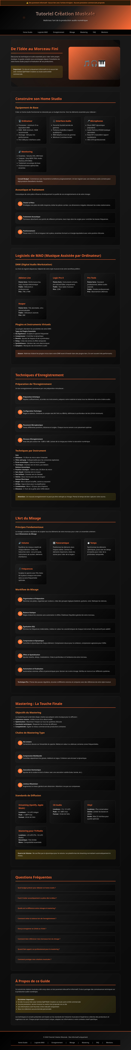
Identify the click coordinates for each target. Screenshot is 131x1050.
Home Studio (27, 32)
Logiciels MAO (43, 32)
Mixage (72, 32)
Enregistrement (58, 32)
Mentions (104, 32)
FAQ (94, 32)
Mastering (83, 32)
